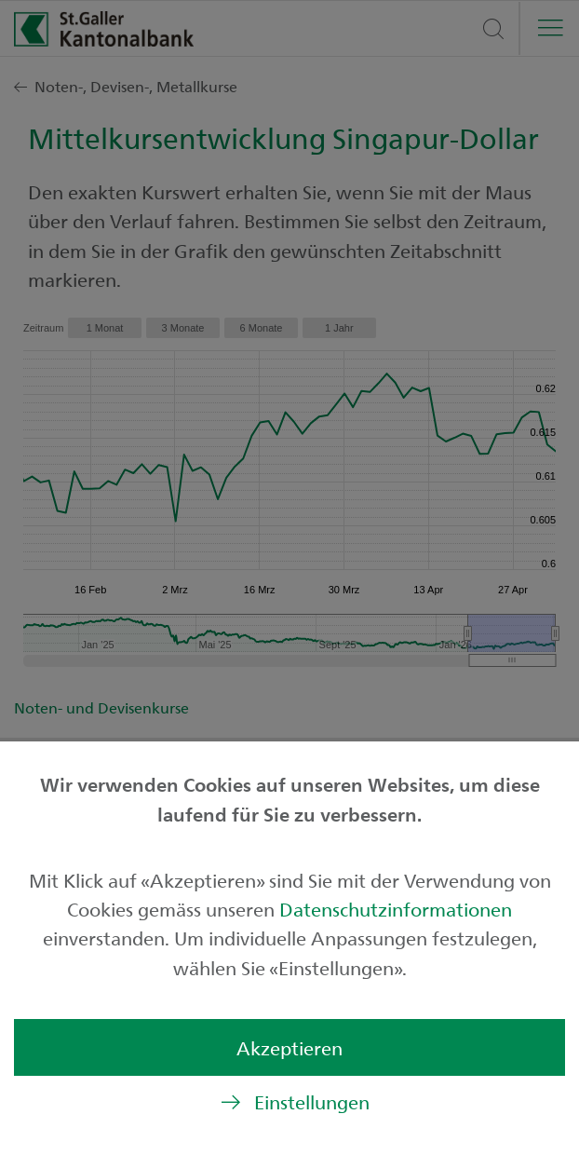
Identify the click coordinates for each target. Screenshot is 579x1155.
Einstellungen (312, 1101)
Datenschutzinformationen (395, 908)
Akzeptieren (289, 1047)
